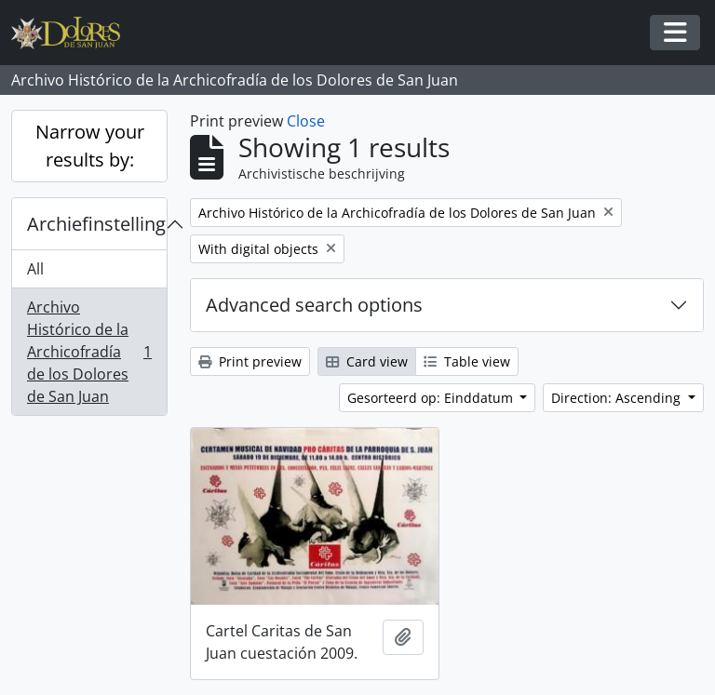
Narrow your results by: (89, 145)
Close (306, 121)
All (35, 269)
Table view (467, 361)
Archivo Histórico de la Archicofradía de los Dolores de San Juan (89, 352)
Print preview (250, 361)
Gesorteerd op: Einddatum (432, 398)
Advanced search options (314, 304)
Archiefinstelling (96, 223)
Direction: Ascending (617, 398)
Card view (367, 361)
